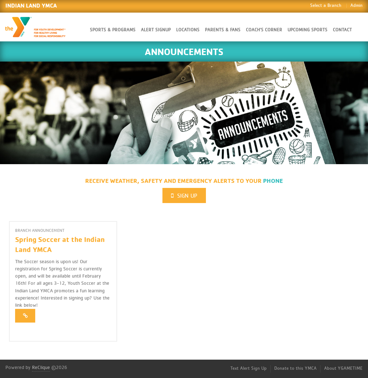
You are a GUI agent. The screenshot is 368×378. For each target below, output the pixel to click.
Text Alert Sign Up (248, 368)
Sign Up (184, 196)
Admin (356, 5)
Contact (342, 30)
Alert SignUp (156, 30)
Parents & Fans (222, 30)
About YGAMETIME (343, 368)
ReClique (41, 367)
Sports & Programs (112, 30)
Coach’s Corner (264, 30)
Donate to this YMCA (295, 368)
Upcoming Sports (307, 30)
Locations (187, 30)
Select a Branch (325, 5)
